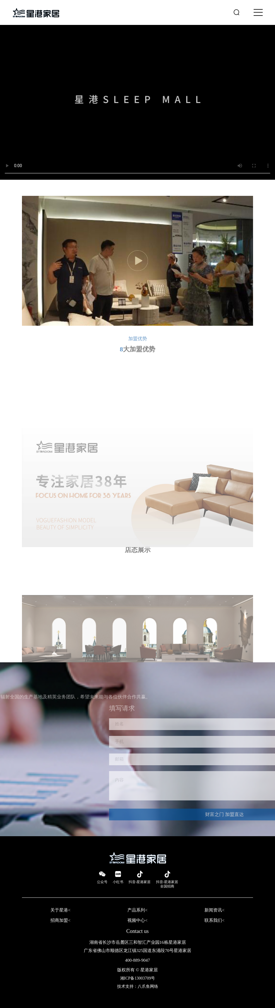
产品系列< (137, 910)
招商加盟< (60, 920)
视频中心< (137, 920)
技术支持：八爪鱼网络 (137, 986)
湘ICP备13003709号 (137, 978)
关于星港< (60, 910)
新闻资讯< (214, 910)
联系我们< (214, 920)
